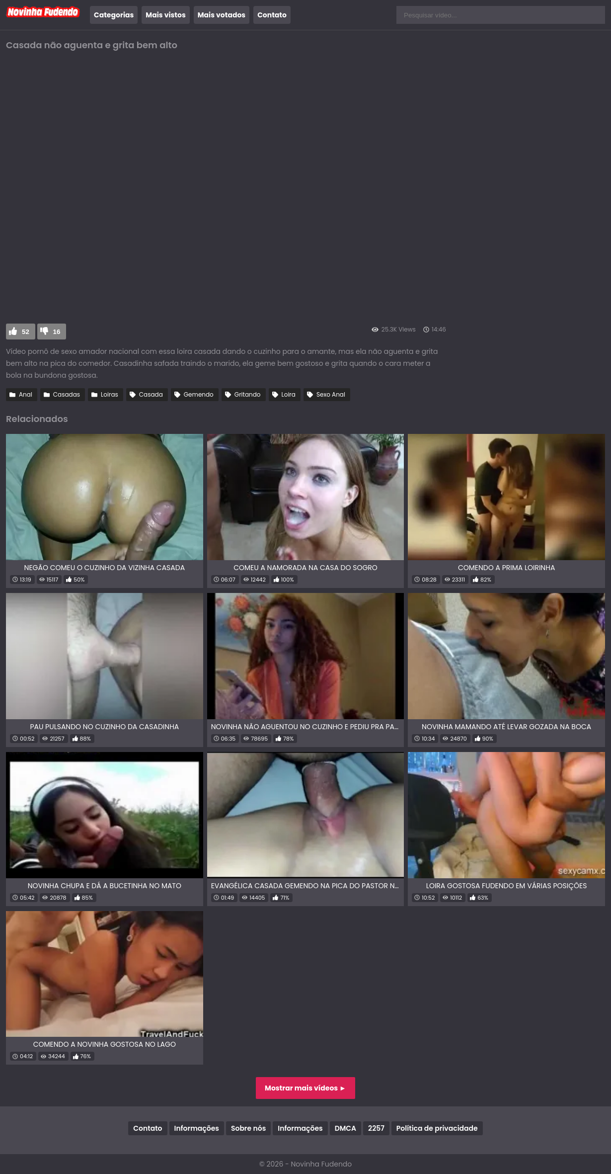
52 (25, 331)
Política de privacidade (437, 1128)
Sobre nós (248, 1128)
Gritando (247, 394)
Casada (151, 394)
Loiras (109, 394)
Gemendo (199, 394)
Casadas (66, 394)
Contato (272, 15)
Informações (196, 1128)
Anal (25, 394)
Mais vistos (165, 15)
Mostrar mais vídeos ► (305, 1088)
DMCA (345, 1128)
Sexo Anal (330, 394)
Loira (289, 394)
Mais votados (221, 15)
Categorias (114, 15)
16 (57, 331)
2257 (376, 1128)
